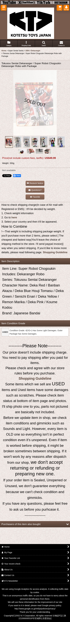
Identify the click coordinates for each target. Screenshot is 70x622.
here (14, 217)
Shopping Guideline (55, 252)
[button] (4, 8)
